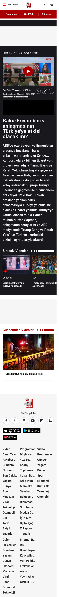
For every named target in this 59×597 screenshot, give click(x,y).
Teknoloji (9, 507)
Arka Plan (26, 481)
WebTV (17, 53)
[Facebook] (6, 420)
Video (6, 449)
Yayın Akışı (27, 576)
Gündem (8, 465)
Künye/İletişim (28, 555)
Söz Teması (27, 507)
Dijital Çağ (27, 523)
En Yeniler (9, 545)
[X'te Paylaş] (38, 91)
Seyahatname (28, 491)
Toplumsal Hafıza (28, 470)
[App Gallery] (10, 437)
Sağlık (7, 528)
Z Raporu (26, 528)
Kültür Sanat (45, 486)
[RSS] (50, 420)
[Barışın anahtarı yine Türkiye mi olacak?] (16, 271)
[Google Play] (31, 430)
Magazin (8, 496)
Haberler (6, 53)
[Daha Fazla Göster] (51, 91)
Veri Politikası (28, 560)
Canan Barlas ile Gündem (28, 475)
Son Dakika (10, 475)
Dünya (7, 486)
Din (5, 518)
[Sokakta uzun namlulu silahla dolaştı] (28, 357)
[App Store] (12, 430)
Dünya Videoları (31, 53)
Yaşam (7, 481)
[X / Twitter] (15, 420)
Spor (6, 491)
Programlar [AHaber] (12, 14)
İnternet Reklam (28, 539)
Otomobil (9, 512)
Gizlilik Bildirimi (28, 582)
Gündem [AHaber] (46, 14)
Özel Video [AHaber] (29, 14)
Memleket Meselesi (28, 486)
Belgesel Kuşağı (28, 496)
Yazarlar (8, 533)
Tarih (6, 523)
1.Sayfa (25, 533)
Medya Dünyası (28, 512)
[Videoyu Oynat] (28, 71)
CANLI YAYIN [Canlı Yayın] (10, 4)
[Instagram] (24, 420)
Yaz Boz (25, 459)
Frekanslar (27, 566)
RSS (23, 545)
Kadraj (24, 465)
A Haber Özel (11, 459)
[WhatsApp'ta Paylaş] (44, 91)
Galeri (6, 539)
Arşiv (23, 571)
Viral (6, 502)
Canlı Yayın (10, 454)
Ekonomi (8, 470)
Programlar (27, 449)
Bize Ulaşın (27, 550)
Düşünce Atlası (28, 454)
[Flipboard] (41, 420)
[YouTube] (33, 420)
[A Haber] (28, 5)
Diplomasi (26, 502)
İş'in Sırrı (26, 518)
